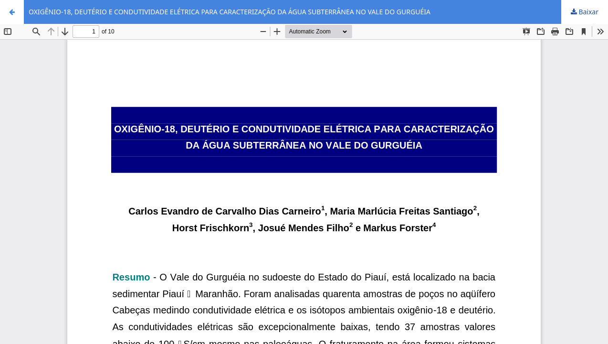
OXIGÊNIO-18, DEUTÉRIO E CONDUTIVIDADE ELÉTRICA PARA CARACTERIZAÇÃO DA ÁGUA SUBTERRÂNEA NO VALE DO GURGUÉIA (229, 11)
